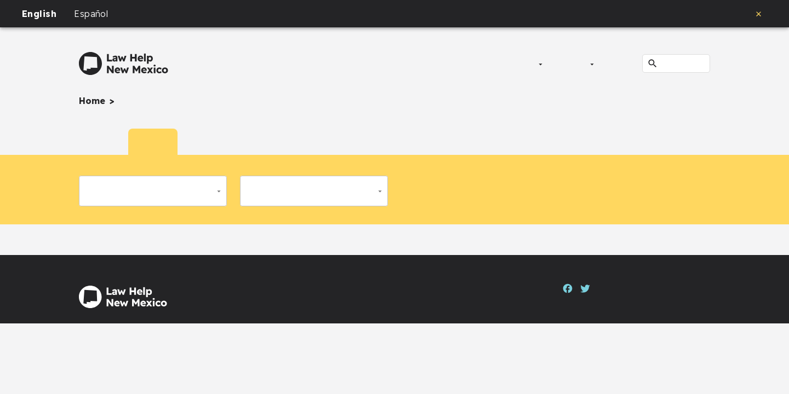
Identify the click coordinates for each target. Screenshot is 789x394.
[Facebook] (567, 287)
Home (92, 100)
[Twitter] (585, 287)
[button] (153, 191)
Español (91, 13)
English (39, 13)
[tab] (103, 142)
